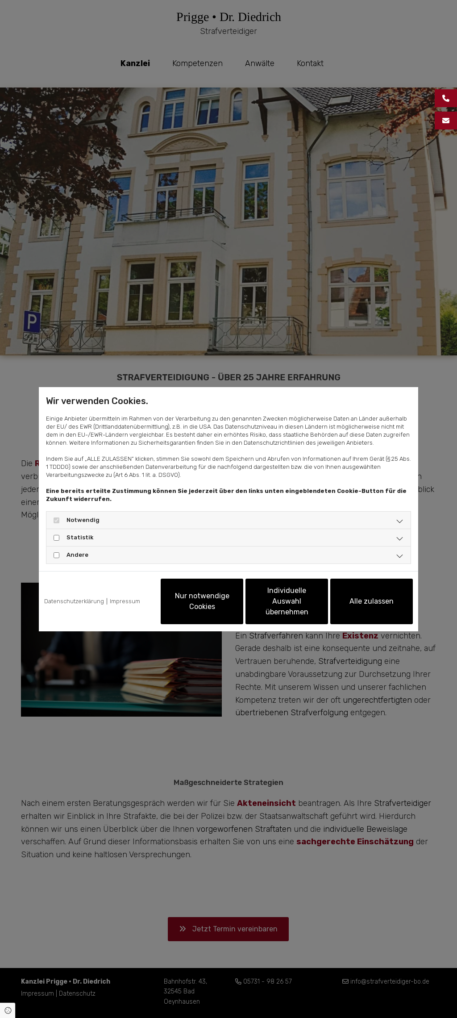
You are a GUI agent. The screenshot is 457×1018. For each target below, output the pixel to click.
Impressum (125, 601)
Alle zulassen (371, 601)
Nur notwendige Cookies (202, 601)
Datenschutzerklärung (74, 601)
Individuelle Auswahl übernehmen (287, 601)
